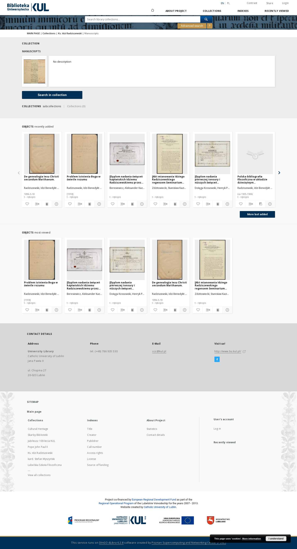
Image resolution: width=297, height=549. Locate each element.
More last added (257, 214)
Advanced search (192, 25)
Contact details (156, 435)
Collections (212, 11)
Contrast (252, 3)
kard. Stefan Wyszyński (41, 459)
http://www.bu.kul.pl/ (227, 351)
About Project (176, 11)
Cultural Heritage (38, 429)
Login (285, 3)
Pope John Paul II (38, 447)
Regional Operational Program (116, 503)
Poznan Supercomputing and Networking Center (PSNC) (189, 542)
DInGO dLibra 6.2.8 (111, 542)
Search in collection (52, 95)
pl (228, 3)
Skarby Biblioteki (38, 435)
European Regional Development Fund (154, 499)
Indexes (243, 11)
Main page (34, 411)
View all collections (39, 475)
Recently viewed (277, 11)
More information (251, 538)
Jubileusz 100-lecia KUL (41, 441)
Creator (91, 435)
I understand (276, 538)
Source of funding (97, 465)
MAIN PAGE (33, 33)
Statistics (152, 429)
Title (89, 429)
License (91, 459)
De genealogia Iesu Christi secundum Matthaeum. (41, 178)
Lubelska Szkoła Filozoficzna (45, 465)
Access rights (95, 453)
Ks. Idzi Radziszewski (70, 33)
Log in (217, 428)
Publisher (92, 441)
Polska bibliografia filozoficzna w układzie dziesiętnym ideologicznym (252, 179)
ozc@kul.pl (159, 351)
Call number (94, 447)
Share (269, 3)
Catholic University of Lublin (160, 507)
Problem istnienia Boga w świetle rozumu (83, 178)
